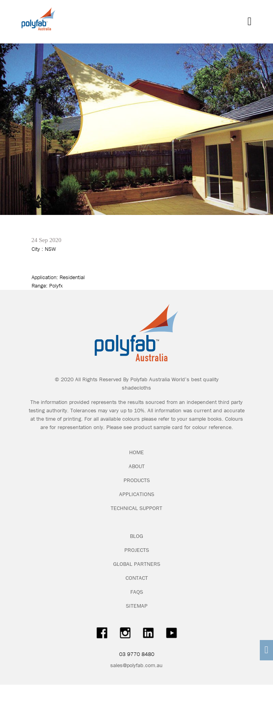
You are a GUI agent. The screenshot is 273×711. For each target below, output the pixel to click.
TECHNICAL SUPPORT (136, 508)
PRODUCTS (137, 480)
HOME (136, 452)
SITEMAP (136, 605)
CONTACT (137, 577)
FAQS (136, 591)
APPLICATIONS (136, 494)
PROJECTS (136, 549)
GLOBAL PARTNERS (136, 563)
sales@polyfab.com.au (136, 665)
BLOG (136, 536)
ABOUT (137, 466)
